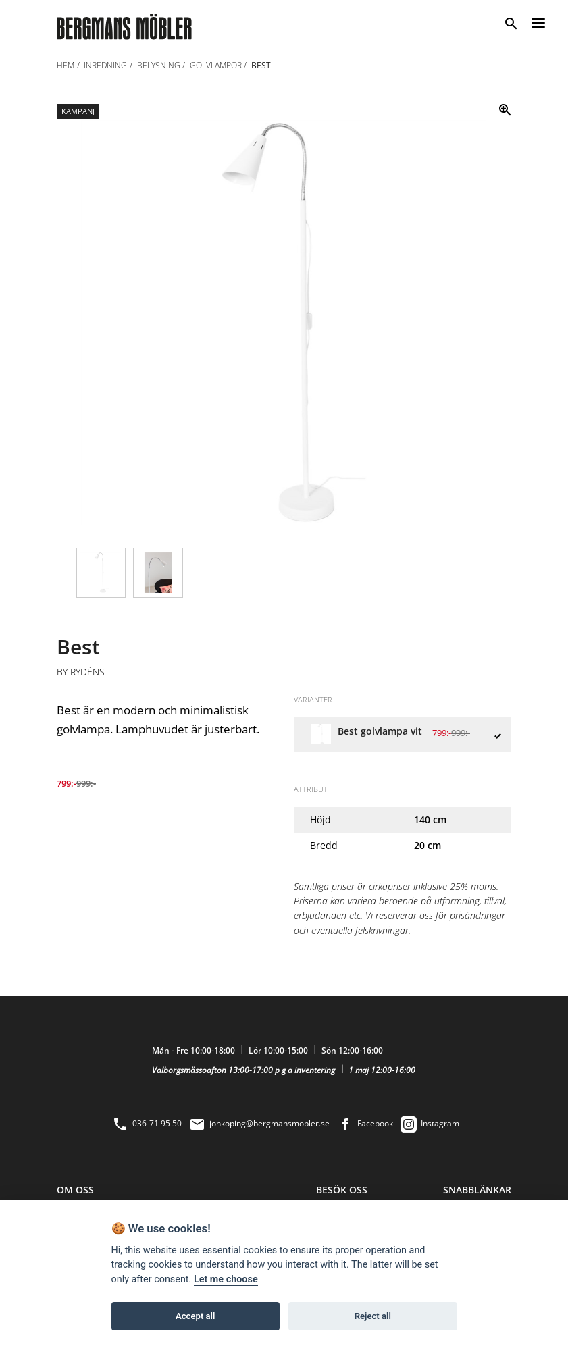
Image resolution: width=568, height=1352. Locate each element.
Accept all (195, 1316)
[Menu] (538, 21)
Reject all (373, 1316)
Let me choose (226, 1279)
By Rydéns (81, 672)
